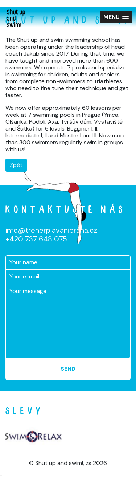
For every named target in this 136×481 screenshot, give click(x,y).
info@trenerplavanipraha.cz (51, 230)
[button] (116, 17)
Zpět (16, 165)
